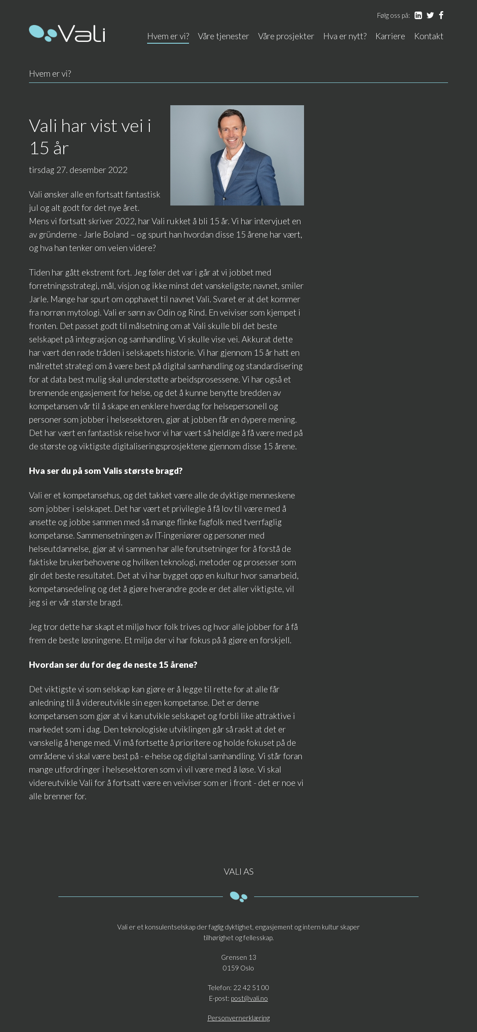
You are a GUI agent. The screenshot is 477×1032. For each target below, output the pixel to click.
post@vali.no (249, 998)
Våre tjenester (223, 36)
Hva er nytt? (344, 36)
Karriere (390, 36)
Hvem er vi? (168, 36)
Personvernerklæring (238, 1018)
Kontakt (429, 36)
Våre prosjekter (286, 36)
